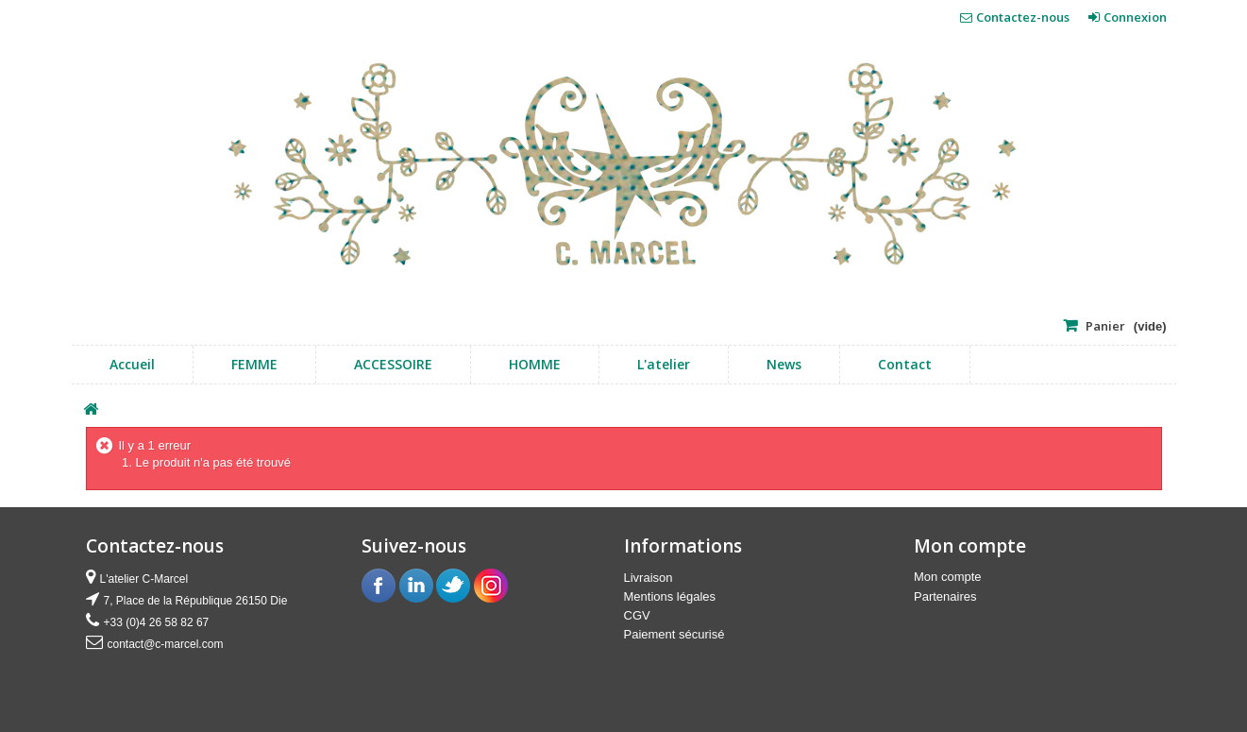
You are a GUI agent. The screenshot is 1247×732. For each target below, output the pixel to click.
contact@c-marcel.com (166, 644)
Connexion (1134, 17)
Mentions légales (670, 596)
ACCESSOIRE (393, 364)
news (784, 364)
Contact (905, 364)
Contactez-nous (1023, 17)
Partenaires (945, 596)
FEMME (254, 364)
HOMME (535, 364)
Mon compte (948, 577)
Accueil (132, 364)
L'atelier (663, 364)
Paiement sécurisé (674, 634)
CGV (637, 615)
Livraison (648, 577)
